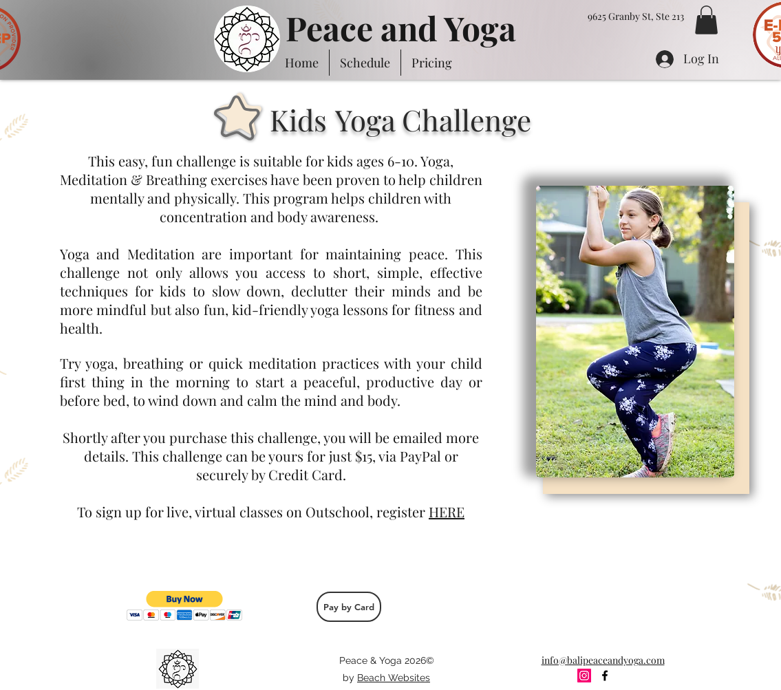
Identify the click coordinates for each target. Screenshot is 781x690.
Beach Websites (393, 677)
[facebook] (605, 675)
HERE (446, 511)
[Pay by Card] (349, 607)
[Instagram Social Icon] (584, 675)
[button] (706, 20)
